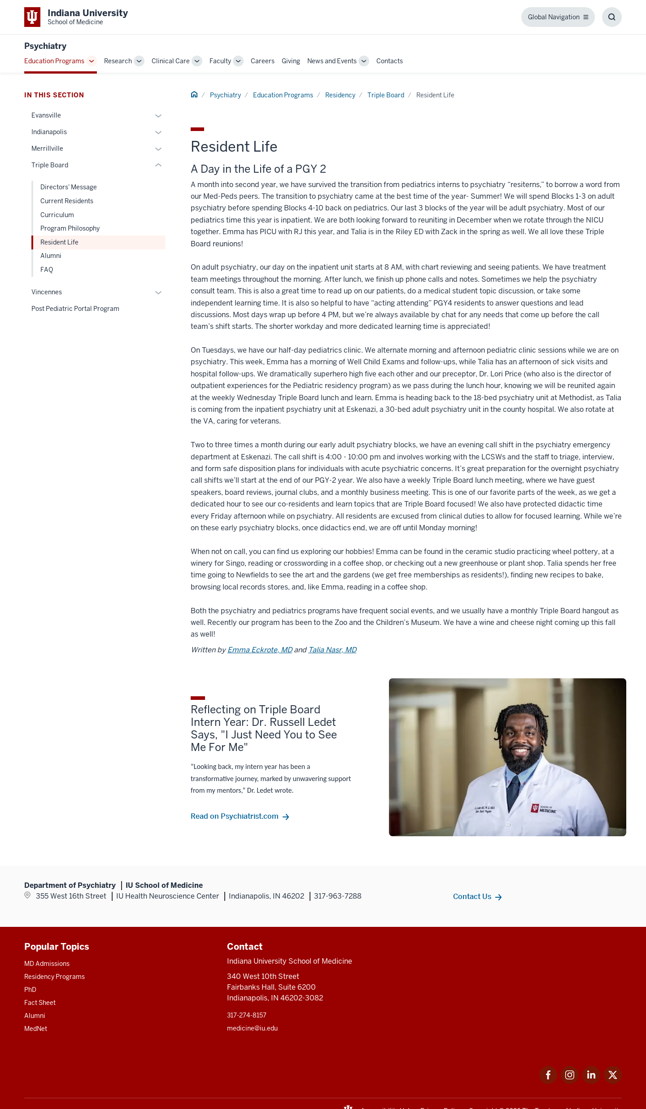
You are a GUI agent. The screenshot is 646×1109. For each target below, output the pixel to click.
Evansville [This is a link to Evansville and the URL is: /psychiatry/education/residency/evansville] (46, 115)
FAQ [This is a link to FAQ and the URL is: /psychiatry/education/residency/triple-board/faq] (46, 270)
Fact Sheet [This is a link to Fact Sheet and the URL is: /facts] (40, 1003)
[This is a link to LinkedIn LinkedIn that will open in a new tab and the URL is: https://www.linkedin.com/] (591, 1081)
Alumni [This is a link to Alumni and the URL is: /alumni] (34, 1016)
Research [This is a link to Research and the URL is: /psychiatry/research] (118, 61)
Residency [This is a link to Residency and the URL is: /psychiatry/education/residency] (340, 95)
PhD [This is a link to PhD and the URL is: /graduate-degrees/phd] (30, 990)
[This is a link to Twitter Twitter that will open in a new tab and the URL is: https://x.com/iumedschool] (613, 1081)
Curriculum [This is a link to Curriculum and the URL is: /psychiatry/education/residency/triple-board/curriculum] (57, 215)
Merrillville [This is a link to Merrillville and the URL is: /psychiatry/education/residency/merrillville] (47, 148)
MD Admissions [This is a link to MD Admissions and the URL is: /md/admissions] (47, 964)
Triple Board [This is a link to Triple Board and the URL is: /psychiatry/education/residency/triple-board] (385, 95)
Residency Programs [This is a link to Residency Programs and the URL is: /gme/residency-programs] (54, 977)
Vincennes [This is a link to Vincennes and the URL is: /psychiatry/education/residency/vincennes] (46, 292)
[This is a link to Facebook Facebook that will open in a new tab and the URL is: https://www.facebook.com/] (548, 1081)
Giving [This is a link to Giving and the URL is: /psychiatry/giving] (291, 61)
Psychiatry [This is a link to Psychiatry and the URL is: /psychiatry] (225, 95)
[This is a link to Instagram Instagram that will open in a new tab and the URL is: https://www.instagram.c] (570, 1081)
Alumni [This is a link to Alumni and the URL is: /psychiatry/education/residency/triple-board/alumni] (50, 256)
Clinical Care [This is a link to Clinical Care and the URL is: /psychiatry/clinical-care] (171, 61)
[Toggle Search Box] (612, 17)
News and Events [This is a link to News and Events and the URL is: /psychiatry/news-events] (332, 61)
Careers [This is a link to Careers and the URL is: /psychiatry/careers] (263, 61)
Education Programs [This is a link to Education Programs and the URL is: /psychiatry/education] (54, 61)
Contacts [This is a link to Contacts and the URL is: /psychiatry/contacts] (389, 61)
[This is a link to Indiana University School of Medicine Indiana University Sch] (76, 17)
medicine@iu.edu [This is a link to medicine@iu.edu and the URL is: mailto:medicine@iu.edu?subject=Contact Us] (252, 1028)
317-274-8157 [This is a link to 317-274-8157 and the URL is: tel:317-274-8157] (246, 1015)
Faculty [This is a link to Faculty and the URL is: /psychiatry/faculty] (220, 61)
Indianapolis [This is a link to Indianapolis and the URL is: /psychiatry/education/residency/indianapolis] (49, 132)
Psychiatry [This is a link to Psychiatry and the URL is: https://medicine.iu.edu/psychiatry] (45, 46)
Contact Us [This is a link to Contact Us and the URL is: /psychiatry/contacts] (472, 896)
